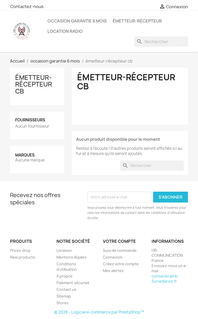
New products (22, 257)
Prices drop (20, 250)
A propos (64, 276)
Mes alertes (113, 270)
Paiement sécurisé (72, 282)
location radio (65, 31)
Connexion (112, 257)
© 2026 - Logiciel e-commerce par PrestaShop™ (99, 312)
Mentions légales (71, 257)
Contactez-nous (27, 6)
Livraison (64, 250)
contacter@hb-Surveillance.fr (165, 279)
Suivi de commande (120, 250)
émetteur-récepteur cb (33, 84)
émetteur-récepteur (137, 21)
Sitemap (63, 296)
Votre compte (119, 241)
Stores (62, 302)
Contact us (66, 289)
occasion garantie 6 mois (77, 21)
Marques (25, 155)
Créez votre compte (121, 263)
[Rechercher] (161, 41)
